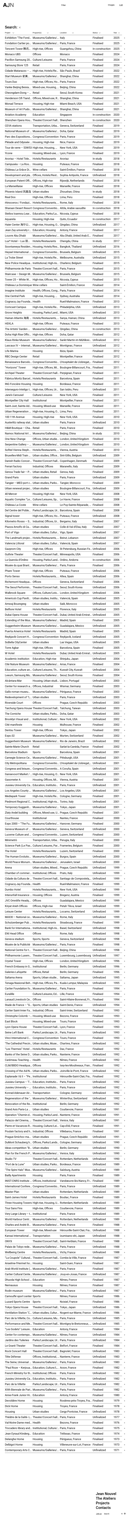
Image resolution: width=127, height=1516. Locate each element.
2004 (116, 658)
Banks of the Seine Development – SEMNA (19, 1054)
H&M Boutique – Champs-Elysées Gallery (19, 428)
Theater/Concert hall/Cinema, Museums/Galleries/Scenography (46, 614)
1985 (116, 1318)
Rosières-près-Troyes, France (76, 1400)
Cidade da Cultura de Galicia (19, 878)
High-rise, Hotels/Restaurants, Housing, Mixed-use (46, 257)
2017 (116, 219)
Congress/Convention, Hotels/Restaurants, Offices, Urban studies (46, 763)
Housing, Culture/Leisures (46, 1126)
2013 (116, 301)
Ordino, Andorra (69, 560)
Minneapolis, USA (70, 554)
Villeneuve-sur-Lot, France (75, 1444)
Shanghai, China (69, 76)
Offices (37, 54)
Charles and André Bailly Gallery (19, 1224)
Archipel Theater (14, 373)
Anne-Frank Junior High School (19, 1395)
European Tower (14, 1230)
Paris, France (67, 43)
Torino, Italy (67, 801)
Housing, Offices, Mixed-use (46, 779)
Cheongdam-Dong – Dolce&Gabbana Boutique (19, 92)
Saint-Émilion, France (72, 169)
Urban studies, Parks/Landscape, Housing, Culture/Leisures (46, 1054)
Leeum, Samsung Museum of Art (19, 675)
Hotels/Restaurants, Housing (46, 576)
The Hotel (11, 851)
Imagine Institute (15, 290)
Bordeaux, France (70, 384)
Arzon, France (68, 1367)
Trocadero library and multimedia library (19, 1428)
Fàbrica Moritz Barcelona (19, 378)
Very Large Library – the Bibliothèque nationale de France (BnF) (19, 1213)
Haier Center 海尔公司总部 (19, 224)
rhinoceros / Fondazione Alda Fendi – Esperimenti (19, 202)
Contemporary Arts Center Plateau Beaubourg (19, 1450)
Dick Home (11, 1406)
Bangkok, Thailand (71, 246)
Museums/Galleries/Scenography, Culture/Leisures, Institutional (46, 1450)
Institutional (40, 400)
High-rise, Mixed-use (45, 1230)
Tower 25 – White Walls (19, 279)
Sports (36, 752)
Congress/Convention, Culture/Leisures (46, 768)
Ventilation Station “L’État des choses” (19, 1312)
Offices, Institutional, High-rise (46, 1356)
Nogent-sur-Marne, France (75, 1312)
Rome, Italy (66, 202)
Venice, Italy (67, 1120)
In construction (102, 48)
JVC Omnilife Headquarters (19, 900)
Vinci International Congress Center (19, 1038)
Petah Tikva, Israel (70, 906)
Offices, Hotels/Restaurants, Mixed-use (46, 175)
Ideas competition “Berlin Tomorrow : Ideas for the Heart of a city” (19, 1148)
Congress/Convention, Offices (46, 1186)
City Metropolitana (16, 763)
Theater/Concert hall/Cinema (46, 120)
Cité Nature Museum (17, 664)
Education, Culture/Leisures (46, 1367)
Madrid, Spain (68, 620)
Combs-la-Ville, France (73, 1257)
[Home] (8, 3)
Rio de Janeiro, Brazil (72, 741)
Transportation (41, 1093)
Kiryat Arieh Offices (16, 906)
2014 (116, 285)
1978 (116, 1406)
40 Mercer (11, 494)
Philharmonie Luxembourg (19, 955)
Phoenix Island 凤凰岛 (18, 191)
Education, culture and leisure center (19, 669)
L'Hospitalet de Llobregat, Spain (76, 362)
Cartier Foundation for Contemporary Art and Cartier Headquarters (19, 988)
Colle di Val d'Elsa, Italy (73, 527)
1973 (116, 1439)
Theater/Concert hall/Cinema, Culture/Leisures (46, 950)
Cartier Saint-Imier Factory (19, 1010)
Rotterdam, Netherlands (74, 1159)
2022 (116, 70)
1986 (116, 1296)
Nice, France (67, 142)
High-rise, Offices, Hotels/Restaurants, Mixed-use (46, 81)
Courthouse (12, 818)
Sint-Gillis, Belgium (71, 455)
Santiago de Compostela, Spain (76, 878)
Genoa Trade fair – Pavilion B (19, 472)
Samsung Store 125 (16, 65)
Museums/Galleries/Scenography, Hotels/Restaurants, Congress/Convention (46, 856)
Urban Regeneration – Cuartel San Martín (19, 411)
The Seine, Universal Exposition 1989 (19, 1362)
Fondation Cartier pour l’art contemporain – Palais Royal (19, 43)
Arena (8, 867)
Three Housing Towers (18, 1202)
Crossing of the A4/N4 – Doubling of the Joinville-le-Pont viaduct (19, 1071)
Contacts (103, 1507)
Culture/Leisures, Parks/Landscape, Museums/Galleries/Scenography (46, 845)
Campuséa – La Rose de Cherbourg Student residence (19, 164)
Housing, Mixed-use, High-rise (46, 153)
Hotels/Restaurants (44, 158)
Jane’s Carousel (14, 395)
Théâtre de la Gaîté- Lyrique (19, 1417)
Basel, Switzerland (70, 928)
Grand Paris (12, 477)
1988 (116, 1224)
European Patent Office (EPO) (19, 180)
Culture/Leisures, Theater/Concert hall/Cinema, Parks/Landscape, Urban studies (46, 669)
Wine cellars (40, 169)
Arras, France (67, 664)
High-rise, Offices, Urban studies (46, 389)
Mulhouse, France (70, 724)
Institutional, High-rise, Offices (46, 263)
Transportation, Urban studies (46, 125)
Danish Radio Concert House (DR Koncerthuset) (19, 461)
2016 (116, 246)
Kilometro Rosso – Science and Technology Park (19, 521)
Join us (99, 1514)
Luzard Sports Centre (17, 1301)
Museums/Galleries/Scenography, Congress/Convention (46, 862)
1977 (116, 1417)
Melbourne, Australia (72, 257)
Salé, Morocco (68, 603)
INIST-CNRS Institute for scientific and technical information (19, 1180)
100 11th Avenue (15, 417)
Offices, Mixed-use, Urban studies (46, 812)
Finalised (98, 37)
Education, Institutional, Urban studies (46, 785)
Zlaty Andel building (16, 812)
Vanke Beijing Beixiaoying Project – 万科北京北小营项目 (19, 87)
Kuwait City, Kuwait (71, 669)
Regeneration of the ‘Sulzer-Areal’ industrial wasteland (19, 1098)
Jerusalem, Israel (70, 862)
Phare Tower (12, 570)
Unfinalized (99, 175)
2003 (116, 680)
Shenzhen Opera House (19, 120)
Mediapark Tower (15, 796)
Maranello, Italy (69, 466)
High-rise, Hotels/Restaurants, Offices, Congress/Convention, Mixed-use (46, 796)
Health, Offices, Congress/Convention (46, 290)
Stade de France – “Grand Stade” (19, 1005)
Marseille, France (70, 186)
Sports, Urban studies (45, 1005)
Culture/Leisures (42, 59)
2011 (116, 367)
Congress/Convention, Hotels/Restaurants (46, 208)
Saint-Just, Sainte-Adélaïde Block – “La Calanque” (19, 406)
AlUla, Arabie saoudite (73, 208)
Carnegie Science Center (19, 757)
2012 (116, 334)
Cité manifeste (13, 724)
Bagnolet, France (70, 1351)
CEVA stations (13, 125)
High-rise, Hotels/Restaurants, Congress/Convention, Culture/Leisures (46, 307)
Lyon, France (67, 153)
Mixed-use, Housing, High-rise (46, 87)
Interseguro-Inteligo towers (19, 389)
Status (96, 33)
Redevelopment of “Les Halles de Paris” (19, 697)
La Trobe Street (14, 257)
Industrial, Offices (43, 466)
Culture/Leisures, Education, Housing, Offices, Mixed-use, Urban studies (46, 994)
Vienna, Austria (69, 450)
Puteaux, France (69, 164)
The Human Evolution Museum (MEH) (19, 856)
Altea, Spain (67, 576)
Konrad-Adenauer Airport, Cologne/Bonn (19, 1093)
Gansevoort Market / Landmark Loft (19, 774)
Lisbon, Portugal (69, 680)
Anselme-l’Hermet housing (19, 1263)
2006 (116, 549)
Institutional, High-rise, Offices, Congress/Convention (46, 801)
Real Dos (10, 197)
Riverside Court (14, 702)
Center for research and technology (19, 686)
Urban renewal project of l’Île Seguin (19, 488)
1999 (116, 867)
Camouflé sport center (18, 1296)
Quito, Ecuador (68, 219)
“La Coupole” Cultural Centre (19, 1257)
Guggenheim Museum (18, 625)
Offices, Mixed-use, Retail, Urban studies (46, 98)
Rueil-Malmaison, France (74, 301)
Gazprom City (13, 549)
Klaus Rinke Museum (17, 340)
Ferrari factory (13, 466)
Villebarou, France (70, 1131)
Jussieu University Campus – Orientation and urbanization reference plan (19, 785)
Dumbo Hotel (13, 889)
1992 (116, 1043)
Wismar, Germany (70, 686)
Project (9, 33)
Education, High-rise (44, 658)
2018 (116, 158)
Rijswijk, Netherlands (72, 180)
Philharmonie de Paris (18, 268)
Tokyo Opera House (16, 1307)
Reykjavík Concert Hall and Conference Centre (19, 636)
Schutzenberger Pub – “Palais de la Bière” (19, 922)
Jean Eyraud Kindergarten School (19, 1433)
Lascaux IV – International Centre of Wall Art (19, 345)
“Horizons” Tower (15, 367)
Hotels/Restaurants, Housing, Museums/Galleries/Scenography (46, 202)
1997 (116, 955)
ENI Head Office (14, 933)
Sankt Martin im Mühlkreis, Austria (76, 340)
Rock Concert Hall (16, 1351)
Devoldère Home (15, 1400)
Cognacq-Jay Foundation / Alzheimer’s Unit (19, 301)
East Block (11, 1021)
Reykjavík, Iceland (70, 636)
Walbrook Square (15, 592)
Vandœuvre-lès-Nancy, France (76, 1180)
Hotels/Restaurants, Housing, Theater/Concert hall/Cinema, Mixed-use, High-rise (46, 538)
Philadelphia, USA (70, 307)
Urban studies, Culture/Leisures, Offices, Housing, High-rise (46, 543)
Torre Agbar (12, 647)
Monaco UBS (12, 54)
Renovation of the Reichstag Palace (19, 1104)
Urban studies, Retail (45, 472)
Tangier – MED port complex (19, 483)
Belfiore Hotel (13, 609)
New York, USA (68, 147)
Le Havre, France (70, 499)
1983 (116, 1351)
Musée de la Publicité (17, 944)
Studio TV (10, 1159)
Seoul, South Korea (71, 92)
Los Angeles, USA (70, 790)
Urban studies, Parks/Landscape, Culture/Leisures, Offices (46, 713)
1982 (116, 1367)
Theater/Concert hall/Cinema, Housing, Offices (46, 1159)
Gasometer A (12, 779)
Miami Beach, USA (71, 103)
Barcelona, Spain (70, 378)
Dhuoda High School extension (19, 1279)
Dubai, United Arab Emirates (76, 614)
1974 (116, 1433)
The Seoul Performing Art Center (19, 587)
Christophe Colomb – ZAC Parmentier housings (19, 1016)
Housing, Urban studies (46, 680)
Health (36, 301)
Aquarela (10, 219)
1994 (116, 988)
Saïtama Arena (13, 977)
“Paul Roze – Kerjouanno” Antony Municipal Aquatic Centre (19, 1367)
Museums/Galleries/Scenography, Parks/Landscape (46, 345)
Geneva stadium (14, 939)
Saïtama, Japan (69, 977)
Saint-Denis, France (71, 1005)
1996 (116, 961)
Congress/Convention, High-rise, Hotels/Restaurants (46, 362)
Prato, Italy (66, 873)
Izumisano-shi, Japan (72, 1235)
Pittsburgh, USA (69, 757)
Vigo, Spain (66, 532)
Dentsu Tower (13, 730)
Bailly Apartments (15, 1175)
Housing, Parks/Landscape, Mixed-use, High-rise (46, 312)
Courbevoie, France (71, 1109)
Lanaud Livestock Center (19, 999)
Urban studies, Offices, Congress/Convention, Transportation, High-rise (46, 455)
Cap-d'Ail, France (69, 1126)
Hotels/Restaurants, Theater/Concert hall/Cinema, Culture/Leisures (46, 911)
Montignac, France (71, 345)
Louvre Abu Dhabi (15, 235)
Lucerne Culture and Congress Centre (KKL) (19, 834)
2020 (116, 114)
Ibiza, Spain (66, 351)
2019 (116, 125)
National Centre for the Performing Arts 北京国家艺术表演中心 (19, 950)
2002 (116, 719)
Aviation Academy (15, 114)
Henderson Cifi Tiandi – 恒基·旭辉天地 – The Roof (19, 98)
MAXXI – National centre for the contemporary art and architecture (19, 917)
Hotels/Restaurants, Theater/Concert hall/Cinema (46, 889)
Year (117, 33)
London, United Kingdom (74, 439)
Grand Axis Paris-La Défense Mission (19, 1109)
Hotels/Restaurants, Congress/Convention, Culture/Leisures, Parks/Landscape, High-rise (46, 318)
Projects (102, 1503)
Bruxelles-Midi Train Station (19, 455)
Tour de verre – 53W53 (18, 147)
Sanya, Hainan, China (72, 318)
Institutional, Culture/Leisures (46, 719)
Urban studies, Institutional (46, 598)
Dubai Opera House (16, 614)
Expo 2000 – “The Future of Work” (19, 823)
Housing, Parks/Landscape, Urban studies (46, 1115)
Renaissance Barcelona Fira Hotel (19, 362)
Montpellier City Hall (17, 400)
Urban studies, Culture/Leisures (46, 1312)
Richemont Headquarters (19, 581)
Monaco (65, 54)
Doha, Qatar (67, 131)
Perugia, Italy (67, 840)
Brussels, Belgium (70, 252)
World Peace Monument (19, 862)
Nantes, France (69, 818)
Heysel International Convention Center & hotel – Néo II (19, 252)
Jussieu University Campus (19, 1378)
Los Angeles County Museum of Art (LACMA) (19, 790)
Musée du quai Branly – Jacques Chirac (19, 565)
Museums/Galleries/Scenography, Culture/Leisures (46, 1334)
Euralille (9, 994)
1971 (116, 1450)
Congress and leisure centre (19, 768)
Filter (63, 5)
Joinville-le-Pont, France (74, 1071)
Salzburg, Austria (70, 1169)
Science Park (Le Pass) (19, 845)
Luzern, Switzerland (71, 834)
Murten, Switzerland (71, 735)
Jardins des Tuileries (17, 1340)
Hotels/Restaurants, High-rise (46, 450)
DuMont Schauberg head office (19, 1142)
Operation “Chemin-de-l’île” (19, 1115)
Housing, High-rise (43, 103)
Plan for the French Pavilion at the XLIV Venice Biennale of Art (19, 1153)
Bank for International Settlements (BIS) (19, 928)
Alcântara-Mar (13, 680)
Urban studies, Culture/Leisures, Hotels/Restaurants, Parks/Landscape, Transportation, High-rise (46, 532)
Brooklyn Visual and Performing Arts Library (19, 719)
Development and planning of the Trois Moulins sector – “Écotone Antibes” (19, 175)
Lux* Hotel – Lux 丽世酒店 (19, 241)
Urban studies (41, 191)
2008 (116, 494)
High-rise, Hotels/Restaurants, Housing (46, 70)
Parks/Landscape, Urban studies (46, 510)
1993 (116, 1010)
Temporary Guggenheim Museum (19, 807)
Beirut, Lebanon (69, 538)
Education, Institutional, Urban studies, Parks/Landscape (46, 1378)
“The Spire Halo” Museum (19, 1169)
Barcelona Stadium (16, 752)
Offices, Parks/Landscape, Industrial (46, 1142)
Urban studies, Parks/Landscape (46, 483)
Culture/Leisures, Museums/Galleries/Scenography (46, 1318)
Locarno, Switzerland (72, 911)
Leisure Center (13, 911)
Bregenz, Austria (69, 895)
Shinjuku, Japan (69, 658)
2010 (116, 417)
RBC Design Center (16, 356)
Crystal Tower (13, 961)
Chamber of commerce (19, 873)
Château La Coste (15, 505)
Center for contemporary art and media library (19, 1334)
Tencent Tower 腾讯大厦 (19, 48)
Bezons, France (69, 1016)
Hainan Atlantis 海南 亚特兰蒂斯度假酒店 (19, 318)
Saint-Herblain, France (73, 1241)
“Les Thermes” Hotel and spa (19, 1049)
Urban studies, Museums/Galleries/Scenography (46, 1043)
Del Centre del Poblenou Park (19, 510)
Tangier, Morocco (70, 483)
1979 (116, 1400)
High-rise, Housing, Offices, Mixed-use (46, 224)
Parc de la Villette (15, 1384)
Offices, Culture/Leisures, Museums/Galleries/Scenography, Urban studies (46, 592)
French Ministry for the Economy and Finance (19, 1373)
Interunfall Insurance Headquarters (19, 895)
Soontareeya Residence (19, 246)
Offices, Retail (41, 972)
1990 (116, 1142)
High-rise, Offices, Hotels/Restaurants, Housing (46, 516)
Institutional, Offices (44, 873)
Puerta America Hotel (18, 631)
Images (111, 5)
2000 (116, 818)
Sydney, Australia (70, 296)
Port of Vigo (12, 532)
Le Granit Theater (15, 1345)
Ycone (8, 153)
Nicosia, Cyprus (69, 213)
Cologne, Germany (71, 796)
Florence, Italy (68, 609)
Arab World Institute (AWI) (19, 1268)
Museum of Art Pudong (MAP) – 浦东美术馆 (19, 109)
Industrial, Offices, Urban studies (46, 521)
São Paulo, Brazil (70, 70)
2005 (116, 598)
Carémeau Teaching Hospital (19, 1060)
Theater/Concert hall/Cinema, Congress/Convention (46, 1323)
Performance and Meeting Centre (19, 1323)
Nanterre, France (70, 1054)
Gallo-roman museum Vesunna (19, 691)
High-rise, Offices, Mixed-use (46, 367)
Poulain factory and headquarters (19, 1131)
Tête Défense (13, 1356)
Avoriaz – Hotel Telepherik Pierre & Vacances (19, 158)
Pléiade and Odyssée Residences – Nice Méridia (19, 142)
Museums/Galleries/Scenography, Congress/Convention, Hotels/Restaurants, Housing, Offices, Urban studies (46, 1098)
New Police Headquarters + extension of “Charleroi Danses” (19, 263)
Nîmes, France (68, 1060)
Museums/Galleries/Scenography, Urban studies (46, 1219)
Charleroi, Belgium (70, 263)
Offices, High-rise (43, 180)
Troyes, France (68, 1406)
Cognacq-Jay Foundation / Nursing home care (19, 884)
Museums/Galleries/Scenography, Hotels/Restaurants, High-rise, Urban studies (46, 329)
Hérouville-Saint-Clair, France (76, 1076)
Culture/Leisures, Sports (46, 499)
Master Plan (12, 1191)
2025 (116, 37)
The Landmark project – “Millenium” (19, 538)
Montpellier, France (71, 356)
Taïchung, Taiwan (70, 708)
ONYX (8, 1241)
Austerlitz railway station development (19, 422)
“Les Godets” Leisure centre (19, 1329)
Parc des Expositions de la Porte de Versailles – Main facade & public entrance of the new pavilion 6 (19, 136)
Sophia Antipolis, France (74, 175)
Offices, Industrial (43, 686)
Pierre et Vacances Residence (19, 1126)
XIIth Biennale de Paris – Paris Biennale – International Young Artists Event (19, 1389)
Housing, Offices (42, 895)
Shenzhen (66, 120)
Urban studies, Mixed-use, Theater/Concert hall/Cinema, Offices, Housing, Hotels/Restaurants (46, 867)
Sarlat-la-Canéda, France (74, 746)
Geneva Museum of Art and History (19, 829)
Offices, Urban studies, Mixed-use (46, 439)
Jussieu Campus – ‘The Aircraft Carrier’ (19, 1082)
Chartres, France (69, 1043)
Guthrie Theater (14, 554)
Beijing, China (68, 87)
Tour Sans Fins (13, 1208)
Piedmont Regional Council (19, 801)
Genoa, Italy (67, 472)
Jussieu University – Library (19, 1087)
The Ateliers (106, 1498)
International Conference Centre (19, 1186)
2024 (116, 54)
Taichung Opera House (18, 708)
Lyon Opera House (16, 1027)
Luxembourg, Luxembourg (75, 955)
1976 (116, 1422)
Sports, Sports (41, 939)
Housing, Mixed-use (44, 406)
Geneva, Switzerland (72, 125)
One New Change (15, 439)
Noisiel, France (68, 1301)
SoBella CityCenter (16, 642)
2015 (116, 252)
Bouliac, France (69, 1197)
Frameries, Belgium (71, 845)
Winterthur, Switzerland (73, 1098)
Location (67, 33)
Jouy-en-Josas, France (73, 1274)
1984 (116, 1329)
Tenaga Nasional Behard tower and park (19, 983)
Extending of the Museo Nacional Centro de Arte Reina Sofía (19, 620)
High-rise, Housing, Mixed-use (46, 296)
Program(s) (41, 33)
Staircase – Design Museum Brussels (19, 274)
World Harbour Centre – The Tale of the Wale (19, 1219)
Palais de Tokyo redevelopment (19, 1246)
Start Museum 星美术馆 (19, 76)
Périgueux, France (70, 691)
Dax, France (67, 1049)
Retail (36, 65)
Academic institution (17, 658)
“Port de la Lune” (15, 1164)
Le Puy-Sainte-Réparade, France (76, 505)
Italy (62, 37)
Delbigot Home (14, 1444)
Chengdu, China (69, 241)
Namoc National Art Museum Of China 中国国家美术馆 (19, 433)
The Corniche (13, 713)
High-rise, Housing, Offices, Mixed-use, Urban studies (46, 774)
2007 (116, 521)
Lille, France (67, 994)
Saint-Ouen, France (71, 1263)
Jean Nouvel (106, 1493)
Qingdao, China (69, 224)
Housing (38, 164)
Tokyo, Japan (68, 730)
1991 (116, 1109)
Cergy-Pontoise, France (73, 1411)
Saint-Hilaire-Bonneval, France (76, 999)
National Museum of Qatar (19, 131)
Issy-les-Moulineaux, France (76, 1065)
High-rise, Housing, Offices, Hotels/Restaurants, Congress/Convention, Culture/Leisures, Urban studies (46, 411)
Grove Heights (13, 312)
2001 (116, 752)
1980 (116, 1395)
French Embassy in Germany (19, 966)
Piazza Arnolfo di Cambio (19, 527)
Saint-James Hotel (16, 1197)
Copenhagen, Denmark (73, 461)
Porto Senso (12, 576)
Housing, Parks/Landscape (46, 560)
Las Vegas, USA (69, 642)
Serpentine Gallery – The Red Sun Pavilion (19, 444)
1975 (116, 1428)
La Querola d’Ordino (16, 560)
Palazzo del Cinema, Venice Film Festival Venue (19, 1120)
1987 (116, 1257)
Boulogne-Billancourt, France (76, 367)
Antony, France (68, 230)
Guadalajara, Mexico (72, 625)
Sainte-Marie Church (17, 746)
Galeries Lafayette (16, 972)
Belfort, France (68, 1345)
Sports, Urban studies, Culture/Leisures (46, 977)
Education (39, 114)
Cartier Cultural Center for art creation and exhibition (19, 1274)
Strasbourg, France (71, 922)
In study (97, 158)
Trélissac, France (70, 1433)
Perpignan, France (70, 373)
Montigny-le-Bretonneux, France (76, 1323)
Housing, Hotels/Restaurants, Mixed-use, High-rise (46, 246)
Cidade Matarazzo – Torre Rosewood (19, 70)
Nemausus (11, 1285)
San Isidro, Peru (69, 389)
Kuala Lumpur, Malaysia (74, 983)
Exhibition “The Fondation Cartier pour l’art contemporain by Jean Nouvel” (19, 37)
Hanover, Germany (71, 823)
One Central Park (15, 296)
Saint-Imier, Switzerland (73, 1010)
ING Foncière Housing (18, 384)
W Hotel (9, 653)
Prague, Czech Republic (74, 702)
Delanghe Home (14, 1439)
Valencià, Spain (69, 543)
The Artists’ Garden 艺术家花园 (19, 329)
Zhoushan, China (70, 191)
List (121, 5)
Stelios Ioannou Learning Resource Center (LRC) (19, 213)
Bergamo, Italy (68, 521)
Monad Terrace (14, 103)
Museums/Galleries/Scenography (46, 37)
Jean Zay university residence (19, 230)
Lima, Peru (66, 197)
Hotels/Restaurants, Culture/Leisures (46, 1252)
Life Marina (11, 351)
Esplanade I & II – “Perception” (19, 1076)
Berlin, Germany (69, 966)
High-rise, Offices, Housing (46, 279)
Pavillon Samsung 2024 (19, 59)
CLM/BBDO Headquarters (19, 1065)
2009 (116, 455)
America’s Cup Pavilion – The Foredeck (19, 598)
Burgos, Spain (68, 856)
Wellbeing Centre (15, 1252)
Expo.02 (10, 735)
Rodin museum (14, 1290)
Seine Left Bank (14, 1032)
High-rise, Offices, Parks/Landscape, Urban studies (46, 983)
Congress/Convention (46, 136)
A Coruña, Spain (69, 768)
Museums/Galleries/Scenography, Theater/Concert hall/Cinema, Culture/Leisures (46, 757)
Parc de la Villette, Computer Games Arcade (19, 1318)
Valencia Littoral (14, 543)
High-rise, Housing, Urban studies (46, 1202)
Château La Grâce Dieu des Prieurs (19, 169)
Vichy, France (68, 1252)
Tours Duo (11, 81)
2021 (116, 92)
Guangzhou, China (70, 48)
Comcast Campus (15, 307)
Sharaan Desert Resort (18, 208)
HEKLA (9, 323)
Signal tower (12, 516)
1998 (116, 928)
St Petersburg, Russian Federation (76, 549)
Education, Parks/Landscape (46, 213)
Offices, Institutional (44, 1180)
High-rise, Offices (43, 48)
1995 (116, 977)
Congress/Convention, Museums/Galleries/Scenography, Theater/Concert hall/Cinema (46, 834)
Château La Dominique (18, 285)
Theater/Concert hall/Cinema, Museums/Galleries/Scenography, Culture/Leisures (46, 878)
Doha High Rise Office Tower (19, 334)
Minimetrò (11, 840)
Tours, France (68, 1021)
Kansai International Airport (19, 1235)
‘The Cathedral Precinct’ (19, 1043)
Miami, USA (66, 312)
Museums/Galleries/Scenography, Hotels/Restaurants (46, 620)
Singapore (66, 114)
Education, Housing (44, 230)
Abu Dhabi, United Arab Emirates (76, 235)
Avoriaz (64, 158)
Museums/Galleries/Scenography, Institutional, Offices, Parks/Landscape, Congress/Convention (46, 565)
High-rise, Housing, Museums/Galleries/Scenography (46, 147)
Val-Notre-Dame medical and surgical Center (19, 1422)
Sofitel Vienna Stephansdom (19, 450)
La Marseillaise (14, 186)
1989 (116, 1164)
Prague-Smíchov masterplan (19, 1137)
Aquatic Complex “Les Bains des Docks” (19, 499)
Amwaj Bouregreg (15, 603)
